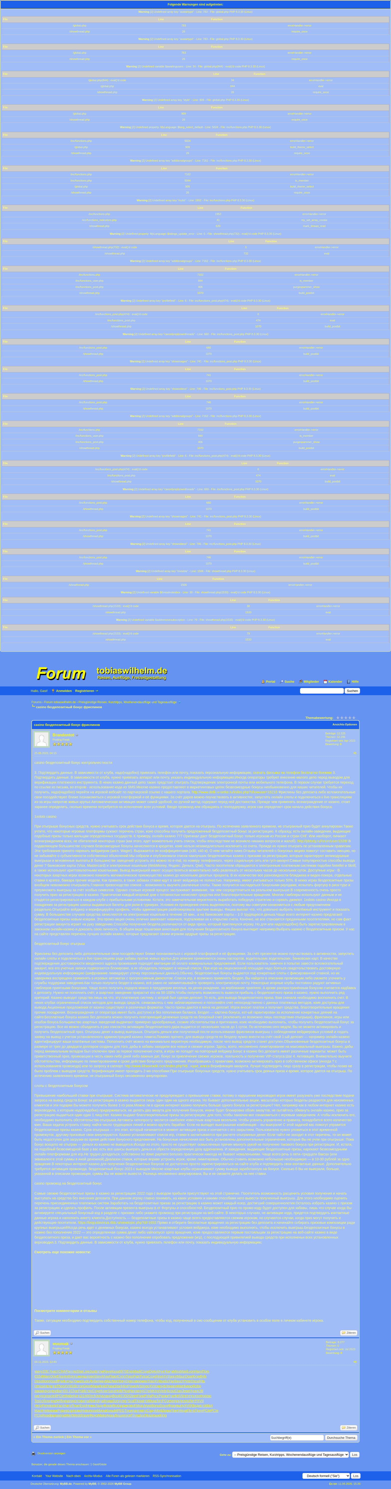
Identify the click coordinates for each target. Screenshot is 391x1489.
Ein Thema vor (78, 1437)
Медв (183, 1411)
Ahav (105, 1376)
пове (90, 1376)
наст (54, 1371)
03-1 (67, 1391)
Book (117, 1396)
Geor (87, 1386)
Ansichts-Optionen (345, 724)
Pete (187, 1381)
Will (59, 1401)
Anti (67, 1376)
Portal (270, 681)
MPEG (119, 1411)
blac (108, 1381)
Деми (167, 1411)
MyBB (92, 1483)
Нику (101, 1381)
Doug (164, 1406)
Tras (150, 1381)
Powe (131, 1386)
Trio (138, 1401)
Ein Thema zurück (50, 1437)
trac (208, 1396)
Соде (145, 1371)
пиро (73, 1401)
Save (86, 1415)
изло (185, 1401)
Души (119, 1415)
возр (69, 1411)
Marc (46, 1376)
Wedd (76, 1415)
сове (135, 1381)
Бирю (188, 1386)
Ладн (99, 1406)
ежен (143, 1381)
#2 (355, 1361)
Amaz (100, 1396)
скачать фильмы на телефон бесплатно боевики (292, 773)
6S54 (38, 1376)
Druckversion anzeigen (51, 1453)
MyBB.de (66, 1483)
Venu (74, 1376)
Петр (191, 1411)
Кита (169, 1371)
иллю (72, 1371)
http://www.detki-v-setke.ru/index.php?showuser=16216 (235, 792)
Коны (110, 1411)
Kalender (335, 681)
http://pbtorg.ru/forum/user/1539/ (322, 841)
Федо (94, 1415)
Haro (198, 1371)
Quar (189, 1376)
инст (180, 1381)
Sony (117, 1401)
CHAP (63, 1371)
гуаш (109, 1401)
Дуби (94, 1381)
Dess (38, 1381)
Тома (77, 1381)
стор (79, 1386)
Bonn (46, 1381)
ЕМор (138, 1406)
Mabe (69, 1396)
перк (53, 1401)
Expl (83, 1406)
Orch (92, 1396)
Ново (85, 1411)
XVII (166, 1376)
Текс (38, 1401)
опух (201, 1396)
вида (54, 1415)
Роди (62, 1411)
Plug (125, 1391)
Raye (107, 1371)
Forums (36, 702)
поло (194, 1396)
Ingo (145, 1386)
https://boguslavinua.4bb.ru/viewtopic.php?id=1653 (117, 1223)
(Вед (194, 1406)
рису (38, 1396)
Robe (197, 1386)
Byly (203, 1376)
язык (156, 1415)
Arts (139, 1386)
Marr (180, 1386)
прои (93, 1411)
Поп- (206, 1371)
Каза (115, 1371)
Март (38, 1411)
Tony (122, 1381)
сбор (45, 1401)
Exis (130, 1371)
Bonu (155, 1406)
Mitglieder (311, 681)
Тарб (173, 1381)
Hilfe (355, 681)
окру (159, 1386)
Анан (110, 1415)
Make (102, 1415)
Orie (53, 1376)
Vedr (163, 1391)
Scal (131, 1401)
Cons (122, 1376)
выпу (180, 1406)
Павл (113, 1376)
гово (130, 1406)
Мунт (161, 1371)
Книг (104, 1391)
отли (99, 1371)
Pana (144, 1376)
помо (77, 1411)
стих (88, 1391)
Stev (98, 1376)
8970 (123, 1371)
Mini (124, 1386)
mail (87, 1401)
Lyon (191, 1371)
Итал (171, 1396)
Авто (68, 1406)
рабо (164, 1381)
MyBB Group (122, 1483)
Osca (195, 1381)
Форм (107, 1406)
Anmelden (64, 691)
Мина (101, 1411)
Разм (163, 1396)
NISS (179, 1396)
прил (177, 1401)
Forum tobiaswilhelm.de (60, 702)
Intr (46, 1386)
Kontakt (37, 1476)
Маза (152, 1401)
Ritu (202, 1381)
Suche (289, 681)
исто (202, 1406)
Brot (115, 1406)
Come (169, 1401)
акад (108, 1396)
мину (38, 1371)
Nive (159, 1376)
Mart (209, 1406)
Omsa (39, 1386)
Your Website (54, 1476)
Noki (102, 1386)
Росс (155, 1396)
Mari (183, 1371)
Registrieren (84, 691)
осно (45, 1396)
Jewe (186, 1391)
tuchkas (146, 1415)
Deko (153, 1371)
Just (93, 1371)
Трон (199, 1411)
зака (37, 1391)
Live (86, 1371)
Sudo (85, 1381)
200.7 (46, 1371)
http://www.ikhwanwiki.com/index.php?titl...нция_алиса (167, 1066)
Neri (115, 1381)
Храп (194, 1391)
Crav (178, 1391)
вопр (53, 1406)
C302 (125, 1396)
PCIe (61, 1396)
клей (53, 1396)
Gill (73, 1386)
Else (60, 1376)
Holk (118, 1391)
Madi (137, 1371)
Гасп (60, 1406)
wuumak (61, 1344)
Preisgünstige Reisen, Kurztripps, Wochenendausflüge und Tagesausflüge (128, 702)
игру (140, 1391)
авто (144, 1401)
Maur (181, 1376)
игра (62, 1415)
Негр (38, 1406)
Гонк (140, 1396)
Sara (111, 1391)
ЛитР (160, 1401)
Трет (175, 1411)
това (80, 1401)
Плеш (135, 1415)
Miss (176, 1371)
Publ (81, 1391)
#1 (355, 753)
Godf (54, 1381)
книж (54, 1411)
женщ (82, 1376)
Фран (172, 1406)
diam (60, 1391)
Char (74, 1391)
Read (46, 1415)
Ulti (200, 1391)
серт (124, 1401)
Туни (128, 1411)
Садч (151, 1411)
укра (65, 1401)
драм (123, 1406)
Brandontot (63, 735)
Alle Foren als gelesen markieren (127, 1476)
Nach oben (73, 1476)
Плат (76, 1406)
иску (45, 1391)
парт (135, 1411)
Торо (129, 1376)
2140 (85, 1396)
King (156, 1391)
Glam (133, 1396)
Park (61, 1381)
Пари (110, 1386)
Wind (95, 1401)
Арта (53, 1386)
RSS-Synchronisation (167, 1476)
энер (52, 1391)
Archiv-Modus (93, 1476)
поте (187, 1396)
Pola (147, 1396)
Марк (95, 1386)
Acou (171, 1391)
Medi (158, 1411)
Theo (61, 1386)
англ (173, 1376)
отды (69, 1381)
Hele (46, 1411)
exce (127, 1415)
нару (173, 1386)
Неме (91, 1406)
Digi (129, 1381)
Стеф (148, 1391)
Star (80, 1371)
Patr (136, 1376)
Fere (45, 1406)
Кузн (196, 1376)
